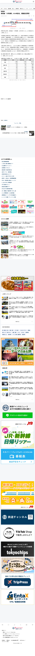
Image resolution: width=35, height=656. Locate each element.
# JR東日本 (5, 120)
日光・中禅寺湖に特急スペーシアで (9, 180)
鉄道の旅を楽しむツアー (7, 174)
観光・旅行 (11, 330)
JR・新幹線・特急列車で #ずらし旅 (9, 190)
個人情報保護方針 (14, 640)
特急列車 (23, 334)
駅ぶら (13, 8)
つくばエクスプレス (23, 330)
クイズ (27, 8)
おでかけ (5, 8)
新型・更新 (14, 332)
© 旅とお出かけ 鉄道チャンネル (17, 643)
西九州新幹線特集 (5, 161)
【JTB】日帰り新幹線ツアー (7, 163)
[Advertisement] (17, 109)
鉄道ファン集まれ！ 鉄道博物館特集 (9, 178)
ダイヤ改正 (16, 330)
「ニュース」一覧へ (17, 123)
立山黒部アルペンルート (7, 165)
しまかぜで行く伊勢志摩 (7, 182)
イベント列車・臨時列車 (17, 334)
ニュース (30, 8)
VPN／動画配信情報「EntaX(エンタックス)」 (10, 637)
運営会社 (8, 640)
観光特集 (9, 8)
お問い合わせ (22, 640)
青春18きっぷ (22, 8)
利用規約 (3, 640)
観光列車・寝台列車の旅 (7, 169)
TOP (1, 8)
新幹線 (29, 330)
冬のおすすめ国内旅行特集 (7, 188)
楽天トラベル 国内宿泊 (7, 172)
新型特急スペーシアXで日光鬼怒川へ (9, 195)
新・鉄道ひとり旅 (5, 330)
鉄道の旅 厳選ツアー (6, 186)
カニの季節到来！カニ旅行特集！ (8, 192)
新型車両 (17, 8)
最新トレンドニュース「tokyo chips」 (9, 632)
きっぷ (19, 332)
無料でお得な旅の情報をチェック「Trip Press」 (11, 635)
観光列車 (9, 334)
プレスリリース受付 (5, 641)
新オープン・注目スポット (6, 332)
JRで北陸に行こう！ (6, 184)
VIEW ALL (17, 321)
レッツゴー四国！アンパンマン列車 (9, 197)
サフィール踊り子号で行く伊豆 (8, 176)
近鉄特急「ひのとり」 (6, 167)
